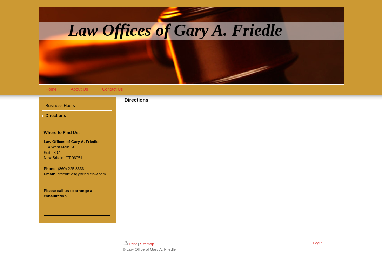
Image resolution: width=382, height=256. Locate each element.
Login (318, 243)
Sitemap (147, 244)
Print (130, 244)
